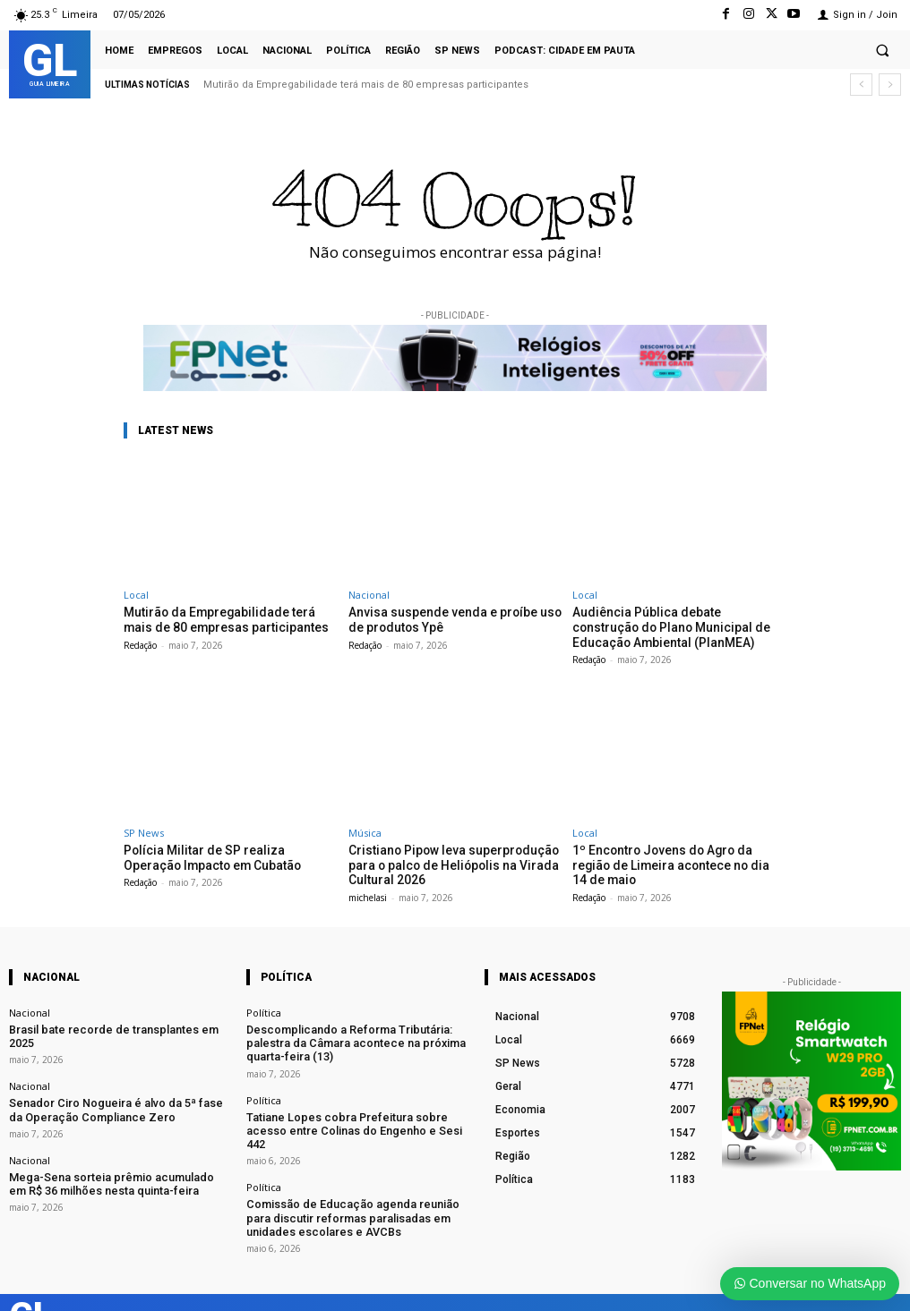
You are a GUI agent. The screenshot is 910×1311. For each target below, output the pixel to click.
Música (365, 830)
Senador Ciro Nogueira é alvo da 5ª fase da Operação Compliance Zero (109, 1087)
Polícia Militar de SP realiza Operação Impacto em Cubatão (225, 854)
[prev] (861, 84)
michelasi (367, 892)
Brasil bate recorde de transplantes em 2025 (109, 1023)
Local (136, 595)
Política (263, 1007)
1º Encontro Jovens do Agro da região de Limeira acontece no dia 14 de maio (675, 854)
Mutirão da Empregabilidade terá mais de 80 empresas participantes (365, 84)
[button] (882, 50)
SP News (144, 830)
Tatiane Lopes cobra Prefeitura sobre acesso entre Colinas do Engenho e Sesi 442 (350, 1110)
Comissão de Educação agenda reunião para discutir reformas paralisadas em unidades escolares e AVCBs (350, 1187)
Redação (140, 643)
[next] (890, 84)
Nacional (369, 595)
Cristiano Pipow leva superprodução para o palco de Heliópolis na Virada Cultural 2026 (446, 860)
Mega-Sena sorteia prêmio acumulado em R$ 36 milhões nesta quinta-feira (113, 1157)
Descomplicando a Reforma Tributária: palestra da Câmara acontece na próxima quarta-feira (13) (355, 1034)
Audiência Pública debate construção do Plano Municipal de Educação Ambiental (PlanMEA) (673, 625)
